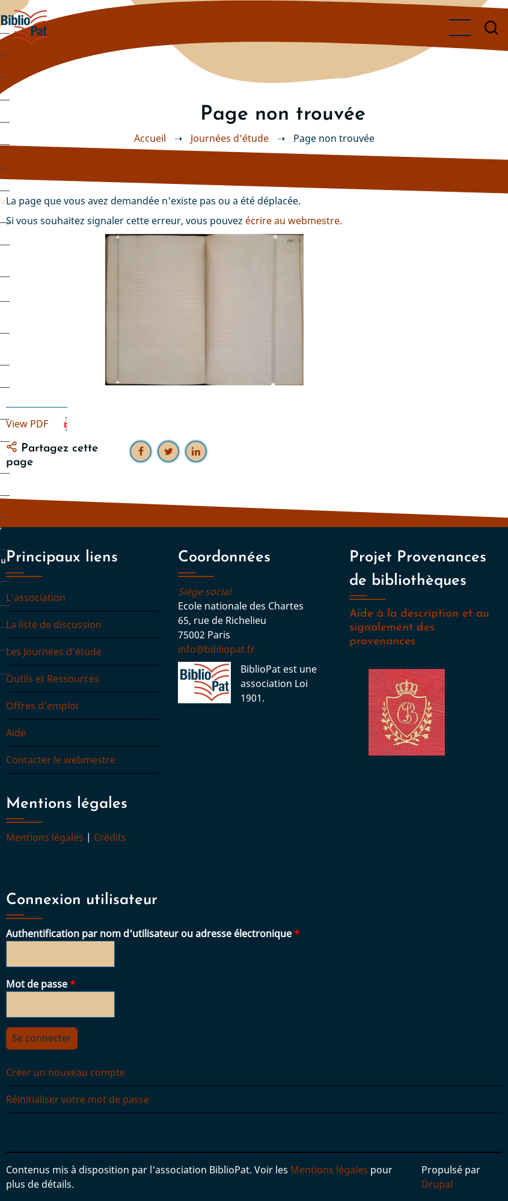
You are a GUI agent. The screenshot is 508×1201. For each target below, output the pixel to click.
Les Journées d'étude (54, 651)
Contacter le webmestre (60, 759)
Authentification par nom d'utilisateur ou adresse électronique (149, 933)
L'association (36, 597)
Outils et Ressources (52, 678)
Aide (16, 732)
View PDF (27, 423)
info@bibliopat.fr (216, 649)
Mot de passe (36, 984)
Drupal (437, 1184)
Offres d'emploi (42, 705)
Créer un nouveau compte (65, 1072)
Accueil (150, 138)
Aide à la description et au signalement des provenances (419, 627)
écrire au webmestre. (293, 220)
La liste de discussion (54, 624)
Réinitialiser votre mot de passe (77, 1099)
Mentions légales (45, 837)
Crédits (110, 837)
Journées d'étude (230, 138)
